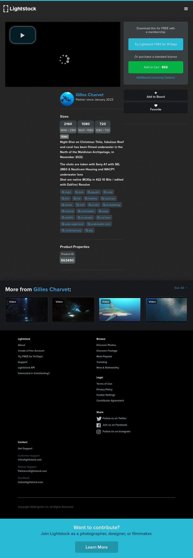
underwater (86, 211)
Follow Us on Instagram (116, 431)
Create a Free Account (31, 350)
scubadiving (111, 205)
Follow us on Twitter (114, 418)
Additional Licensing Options (155, 77)
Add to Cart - (156, 67)
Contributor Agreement (110, 400)
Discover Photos (106, 345)
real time (103, 217)
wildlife (67, 217)
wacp (103, 211)
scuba (94, 205)
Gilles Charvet (89, 94)
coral (108, 192)
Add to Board (156, 95)
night (66, 192)
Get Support (25, 448)
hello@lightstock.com (30, 482)
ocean (67, 205)
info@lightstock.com (30, 459)
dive (79, 192)
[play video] (23, 35)
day (89, 230)
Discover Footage (106, 350)
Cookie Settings (105, 395)
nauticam (108, 198)
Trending (101, 362)
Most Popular (104, 356)
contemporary (71, 230)
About (21, 345)
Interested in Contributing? (34, 373)
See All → (181, 288)
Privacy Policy (104, 389)
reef (80, 205)
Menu (186, 8)
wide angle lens (72, 224)
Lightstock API (26, 367)
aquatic (93, 192)
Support (22, 362)
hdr (77, 198)
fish (65, 198)
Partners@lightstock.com (32, 471)
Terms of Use (104, 383)
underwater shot (99, 224)
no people (85, 217)
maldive (91, 198)
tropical (68, 211)
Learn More (97, 547)
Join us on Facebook (115, 425)
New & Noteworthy (107, 367)
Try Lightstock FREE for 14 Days (155, 44)
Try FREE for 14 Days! (30, 356)
